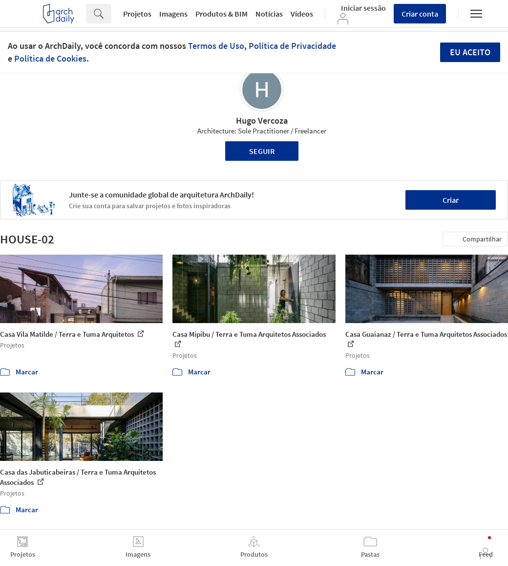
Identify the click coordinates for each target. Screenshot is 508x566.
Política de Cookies (50, 58)
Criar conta (420, 14)
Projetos (137, 14)
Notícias (269, 14)
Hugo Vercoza (262, 120)
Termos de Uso (216, 45)
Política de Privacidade (292, 45)
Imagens (173, 14)
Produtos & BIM (221, 14)
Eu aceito (470, 52)
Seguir (262, 151)
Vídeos (302, 14)
